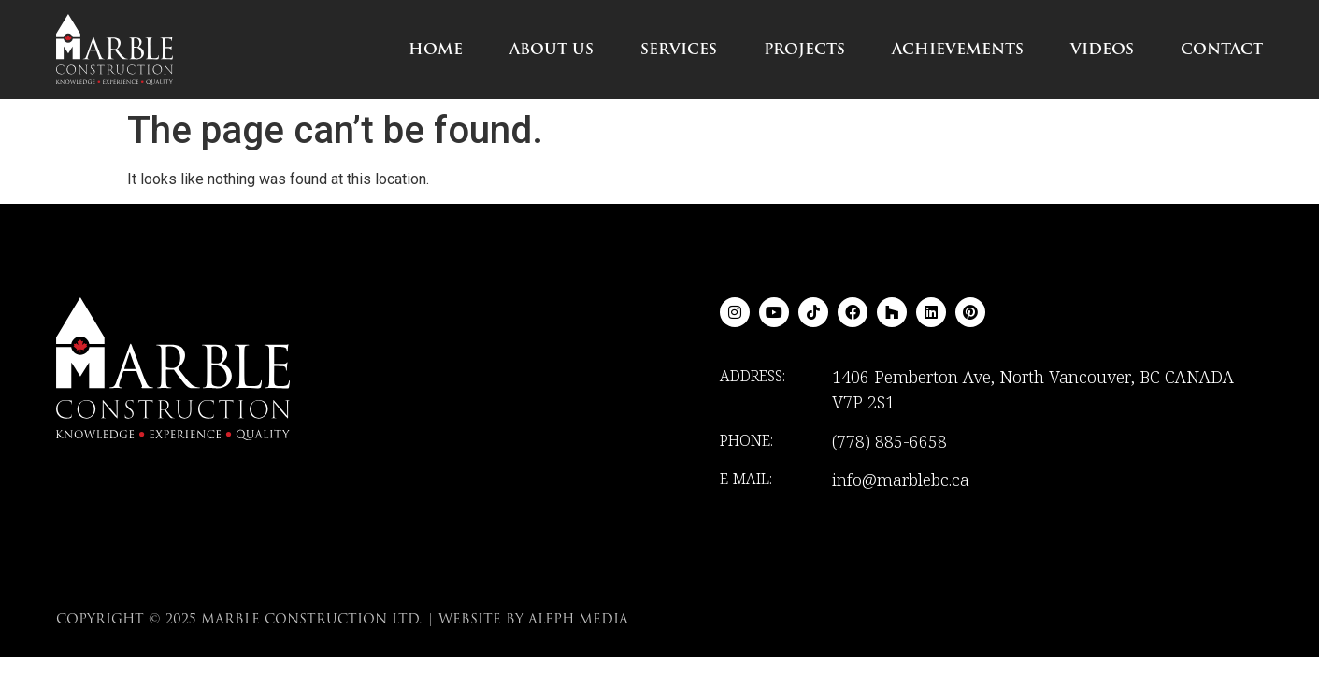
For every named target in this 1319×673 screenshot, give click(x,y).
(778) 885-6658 (889, 441)
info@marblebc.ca (900, 479)
